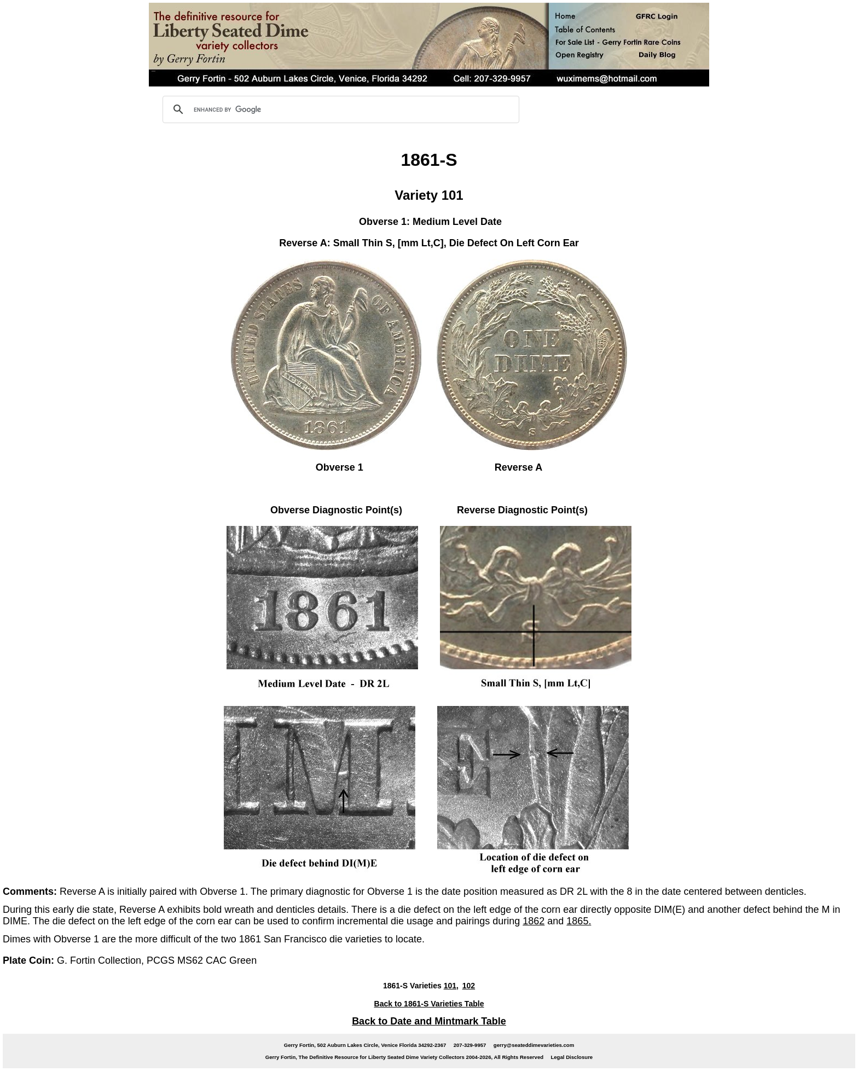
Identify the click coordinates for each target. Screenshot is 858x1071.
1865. (578, 921)
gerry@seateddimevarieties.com (534, 1045)
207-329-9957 (470, 1045)
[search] (339, 109)
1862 (533, 921)
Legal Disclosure (571, 1057)
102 (468, 985)
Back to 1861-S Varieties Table (429, 1003)
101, (451, 985)
